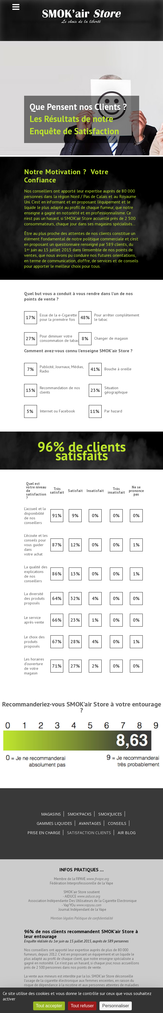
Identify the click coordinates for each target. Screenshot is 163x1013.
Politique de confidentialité (93, 918)
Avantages (90, 823)
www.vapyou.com (88, 905)
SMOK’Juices (110, 814)
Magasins (51, 814)
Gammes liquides (54, 823)
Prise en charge (43, 832)
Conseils (117, 823)
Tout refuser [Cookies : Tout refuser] (82, 1005)
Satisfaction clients (89, 832)
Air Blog (127, 832)
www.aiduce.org (88, 896)
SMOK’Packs (79, 814)
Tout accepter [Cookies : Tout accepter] (49, 1005)
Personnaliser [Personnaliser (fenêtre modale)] (115, 1005)
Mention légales (61, 918)
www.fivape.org (98, 879)
